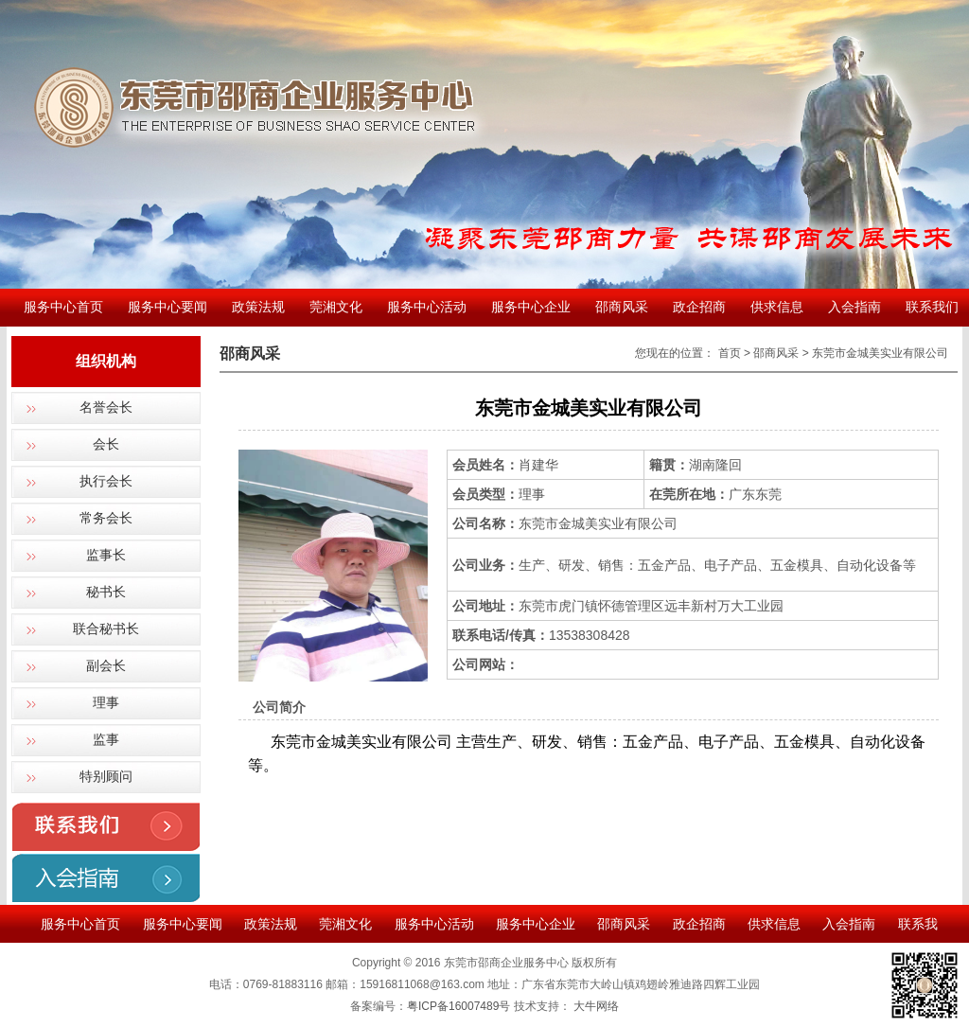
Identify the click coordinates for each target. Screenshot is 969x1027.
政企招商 (699, 307)
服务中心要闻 (167, 307)
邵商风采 (621, 307)
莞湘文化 (335, 307)
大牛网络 (596, 1006)
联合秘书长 (106, 629)
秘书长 (106, 592)
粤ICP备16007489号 (458, 1006)
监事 (106, 740)
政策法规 (258, 307)
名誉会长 (105, 407)
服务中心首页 (63, 307)
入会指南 (854, 307)
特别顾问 (105, 777)
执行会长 (105, 481)
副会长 (106, 666)
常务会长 (105, 518)
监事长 (106, 555)
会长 (106, 444)
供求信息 (776, 307)
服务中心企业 (531, 307)
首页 (729, 353)
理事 (106, 703)
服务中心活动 (427, 307)
